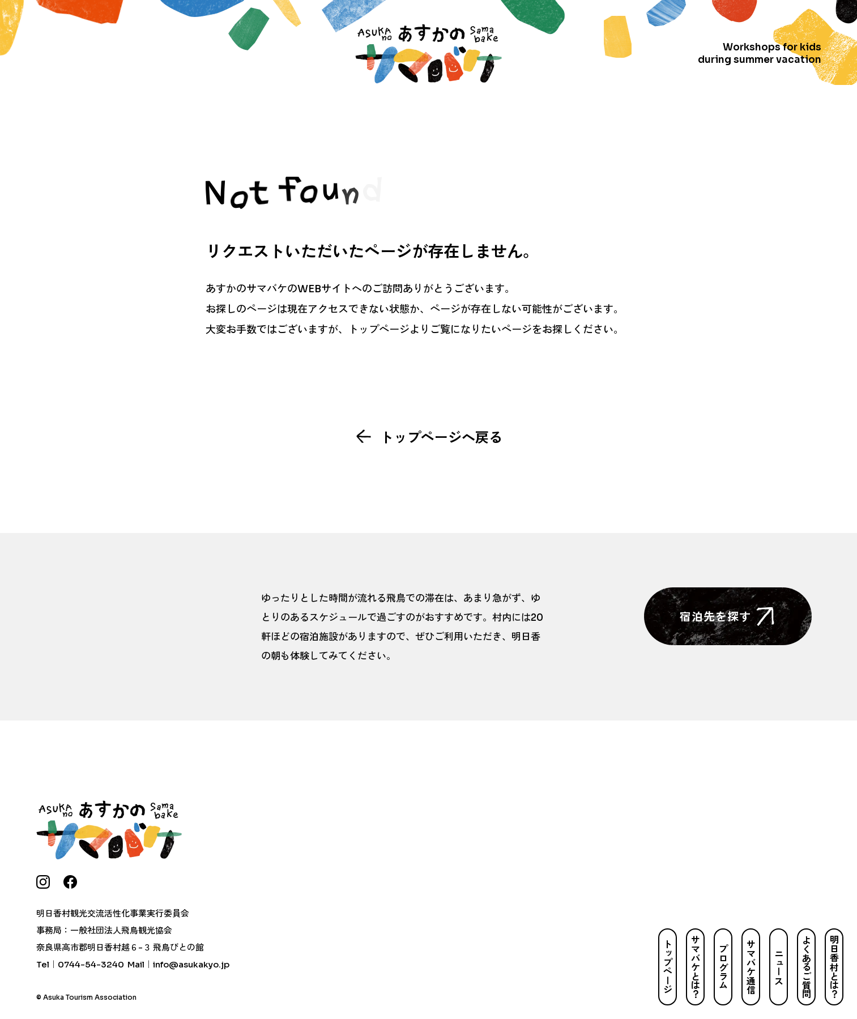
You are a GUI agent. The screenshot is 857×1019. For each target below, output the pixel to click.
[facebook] (70, 882)
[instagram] (43, 882)
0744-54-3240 (91, 964)
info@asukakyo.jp (191, 964)
